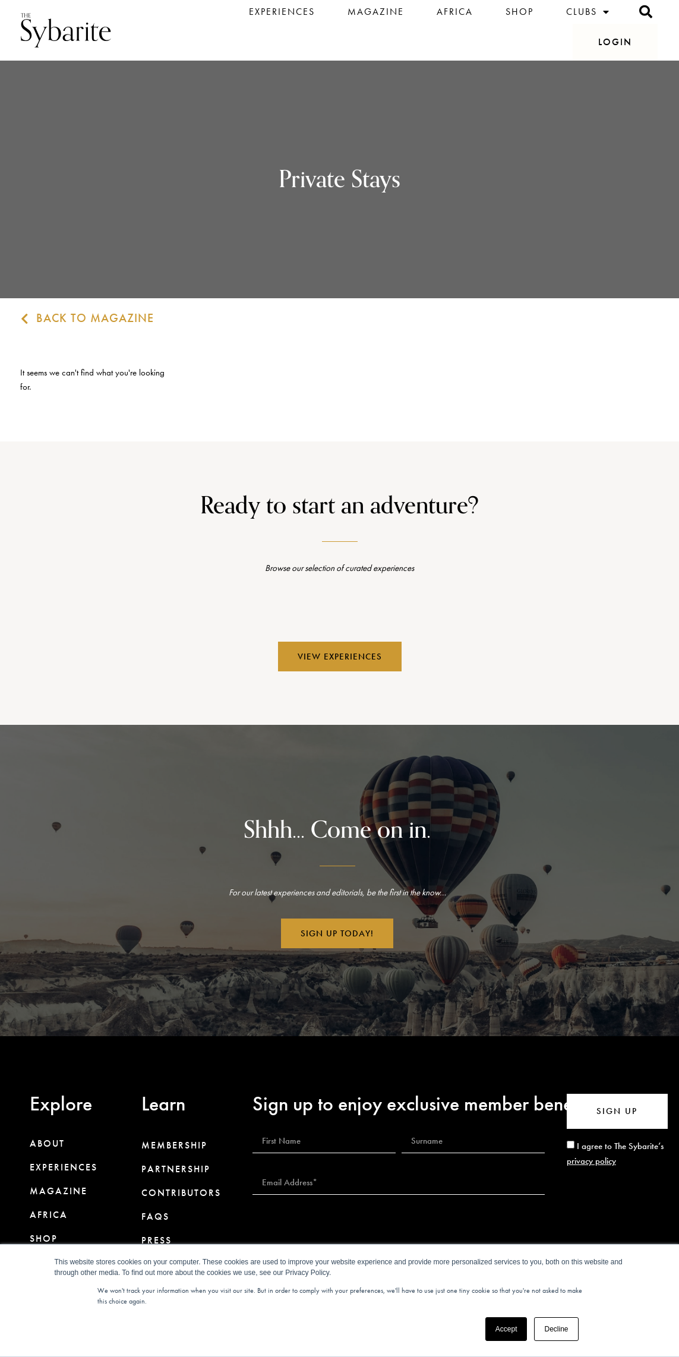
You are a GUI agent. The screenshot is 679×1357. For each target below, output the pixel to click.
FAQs (155, 1217)
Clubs (588, 12)
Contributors (181, 1193)
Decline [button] (556, 1329)
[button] (615, 42)
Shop (519, 11)
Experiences (282, 11)
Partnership (175, 1169)
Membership (174, 1145)
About (47, 1144)
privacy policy (591, 1161)
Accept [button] (506, 1329)
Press (156, 1240)
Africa (455, 11)
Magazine (376, 11)
